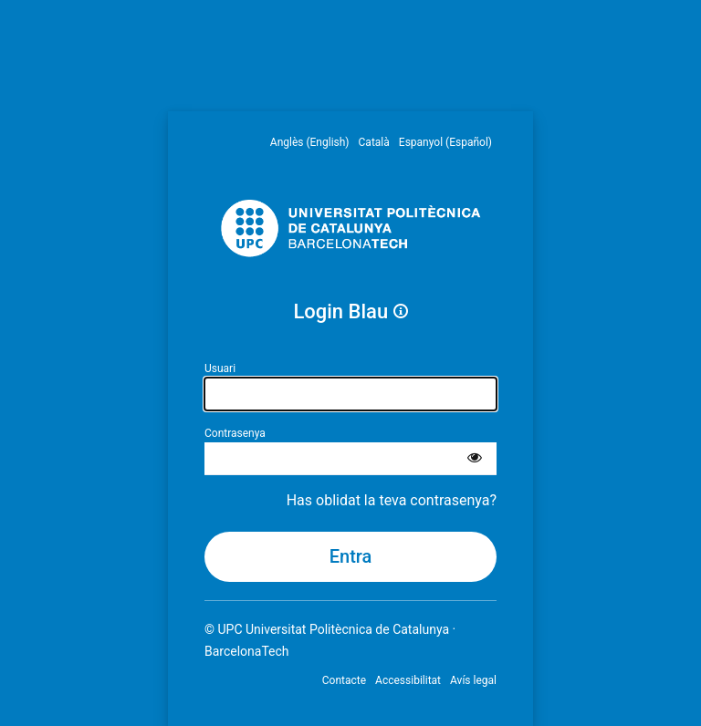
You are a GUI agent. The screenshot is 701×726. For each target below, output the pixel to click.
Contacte (344, 680)
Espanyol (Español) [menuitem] (445, 142)
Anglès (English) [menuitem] (310, 142)
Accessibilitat (408, 680)
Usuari (219, 368)
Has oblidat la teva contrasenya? (392, 500)
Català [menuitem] (374, 142)
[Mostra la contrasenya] (475, 458)
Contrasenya (235, 433)
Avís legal (473, 680)
